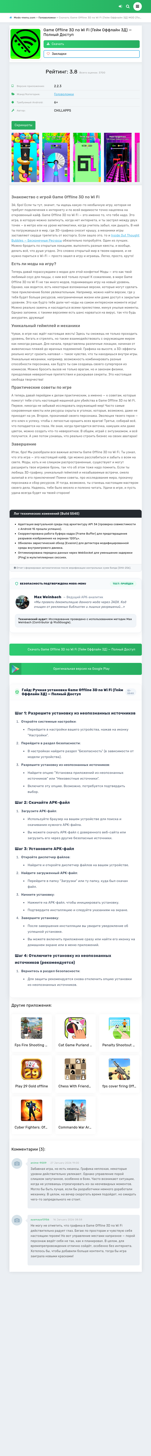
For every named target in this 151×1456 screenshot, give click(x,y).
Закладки (57, 54)
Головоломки (64, 94)
